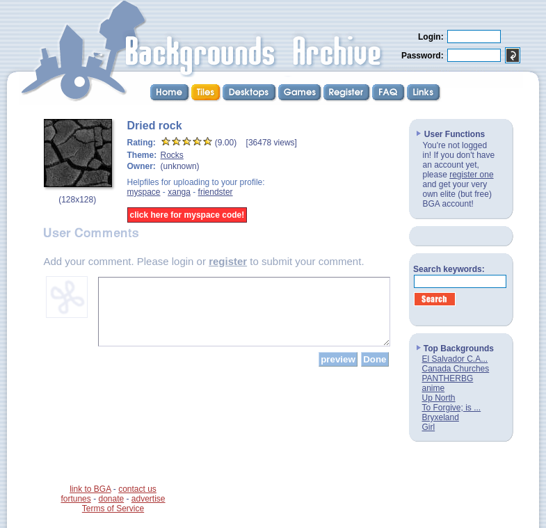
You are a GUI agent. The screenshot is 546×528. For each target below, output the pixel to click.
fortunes (75, 499)
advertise (148, 499)
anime (433, 388)
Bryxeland (440, 417)
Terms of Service (113, 508)
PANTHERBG (448, 378)
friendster (215, 192)
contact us (137, 489)
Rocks (172, 155)
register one (471, 174)
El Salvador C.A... (455, 359)
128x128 (77, 200)
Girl (428, 427)
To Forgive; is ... (451, 408)
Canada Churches (456, 369)
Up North (439, 398)
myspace (144, 192)
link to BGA (90, 489)
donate (111, 499)
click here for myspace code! (187, 215)
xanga (179, 192)
